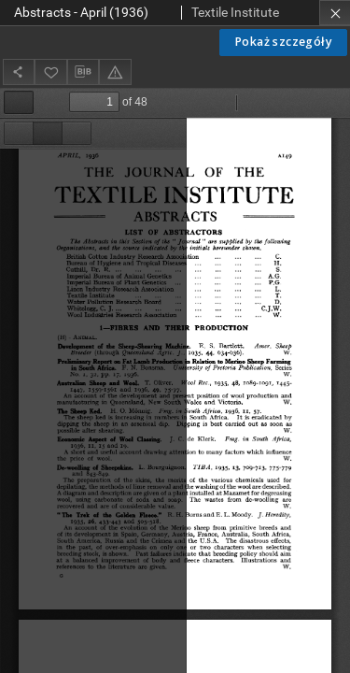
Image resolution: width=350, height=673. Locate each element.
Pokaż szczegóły (283, 42)
